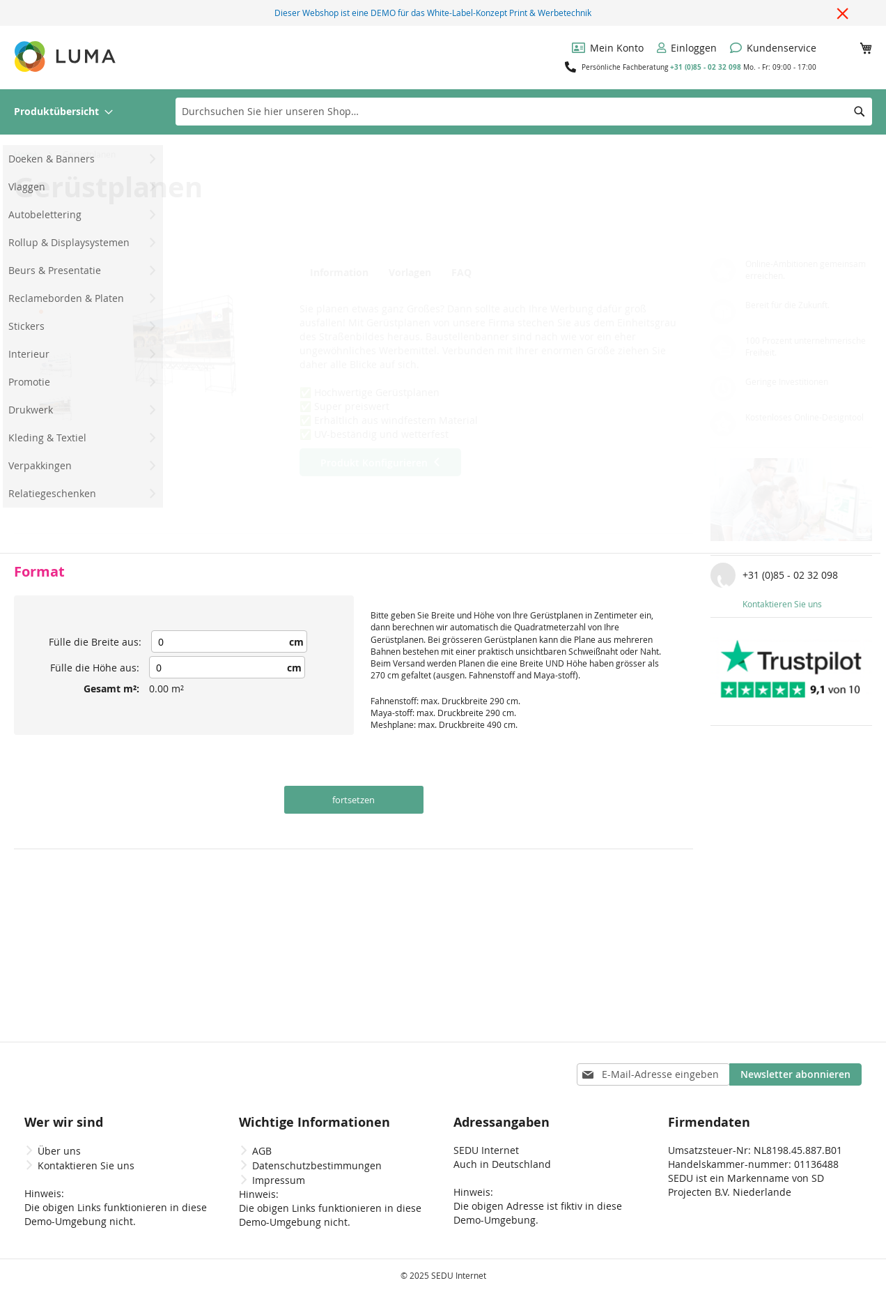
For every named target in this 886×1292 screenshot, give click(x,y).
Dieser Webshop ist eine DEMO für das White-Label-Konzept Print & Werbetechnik (432, 12)
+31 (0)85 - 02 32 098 (705, 67)
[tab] (340, 272)
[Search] (859, 112)
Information (336, 272)
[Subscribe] (795, 1074)
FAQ (470, 272)
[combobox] (524, 112)
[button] (56, 279)
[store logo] (66, 56)
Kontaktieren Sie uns (782, 603)
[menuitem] (63, 112)
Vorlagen (410, 272)
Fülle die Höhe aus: (94, 667)
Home (26, 154)
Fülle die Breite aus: (95, 641)
